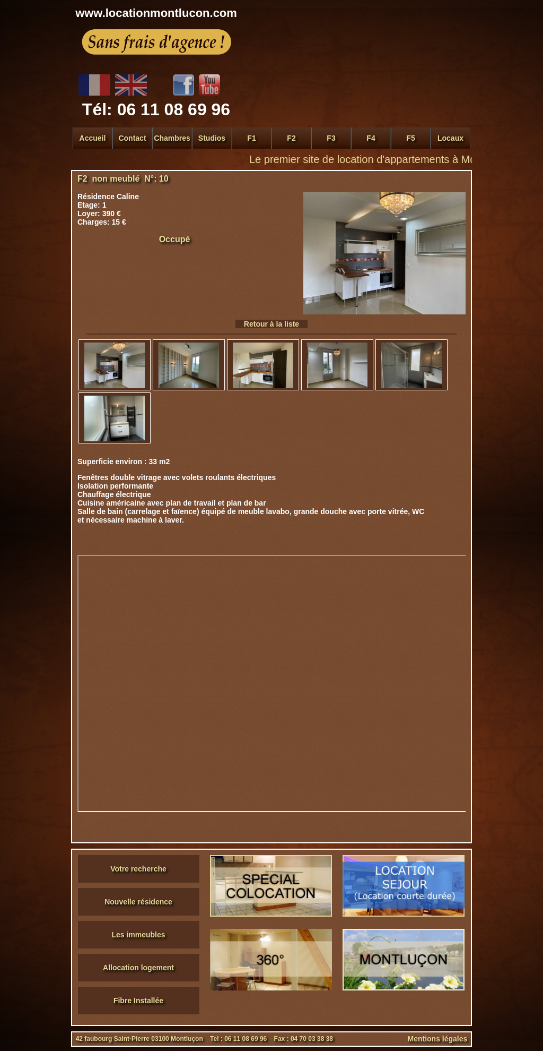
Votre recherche (138, 869)
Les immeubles (138, 934)
